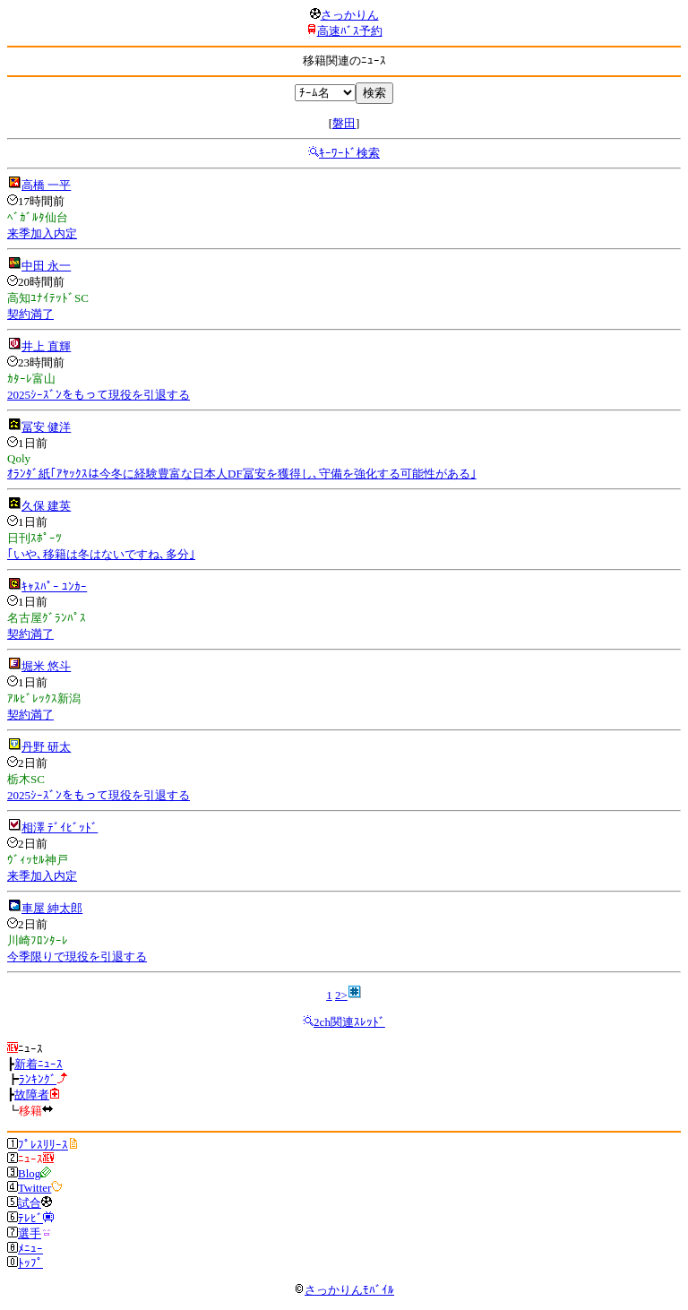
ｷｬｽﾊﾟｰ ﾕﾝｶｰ (54, 586)
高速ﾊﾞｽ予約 (350, 31)
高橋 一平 (46, 185)
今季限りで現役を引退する (77, 956)
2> (341, 995)
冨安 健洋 (46, 427)
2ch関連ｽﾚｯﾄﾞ (349, 1022)
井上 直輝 (46, 346)
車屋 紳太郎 (52, 908)
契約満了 (30, 314)
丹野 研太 (46, 747)
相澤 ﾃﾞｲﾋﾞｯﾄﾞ (60, 827)
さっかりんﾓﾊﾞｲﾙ (344, 1290)
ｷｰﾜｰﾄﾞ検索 (349, 152)
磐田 (344, 123)
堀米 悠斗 (46, 666)
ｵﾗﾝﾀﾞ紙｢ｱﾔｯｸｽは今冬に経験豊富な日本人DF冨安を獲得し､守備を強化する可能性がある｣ (242, 473)
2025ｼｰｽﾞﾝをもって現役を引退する (98, 394)
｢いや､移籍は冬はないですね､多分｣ (101, 554)
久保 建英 (46, 506)
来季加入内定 (42, 233)
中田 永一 (46, 265)
